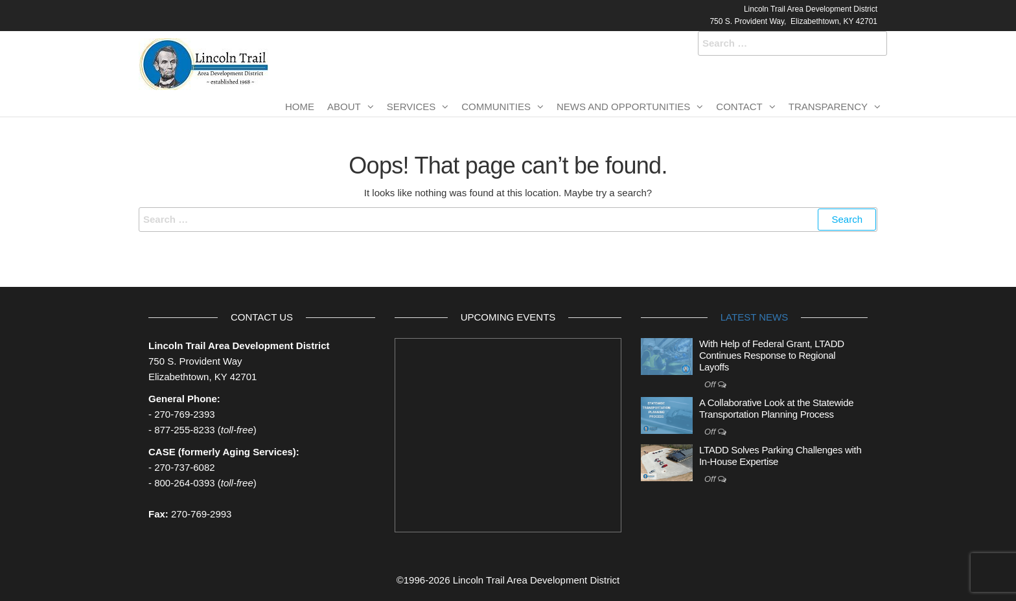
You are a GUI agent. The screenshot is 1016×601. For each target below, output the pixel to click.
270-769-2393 (184, 414)
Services (411, 106)
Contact (739, 106)
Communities (496, 106)
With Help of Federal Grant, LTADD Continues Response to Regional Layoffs (771, 355)
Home (299, 106)
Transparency (828, 106)
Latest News (754, 317)
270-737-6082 (184, 467)
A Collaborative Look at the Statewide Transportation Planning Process (776, 408)
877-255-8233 (184, 429)
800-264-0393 (184, 482)
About (344, 106)
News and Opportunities (623, 106)
